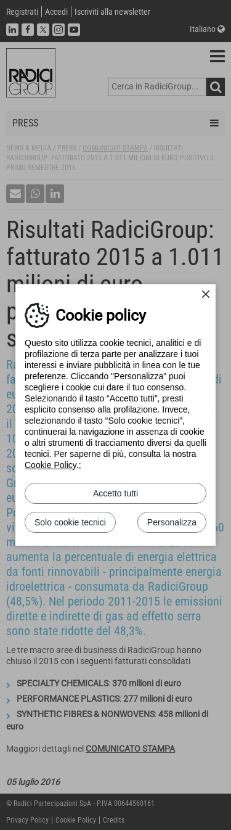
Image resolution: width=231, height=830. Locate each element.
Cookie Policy (50, 465)
